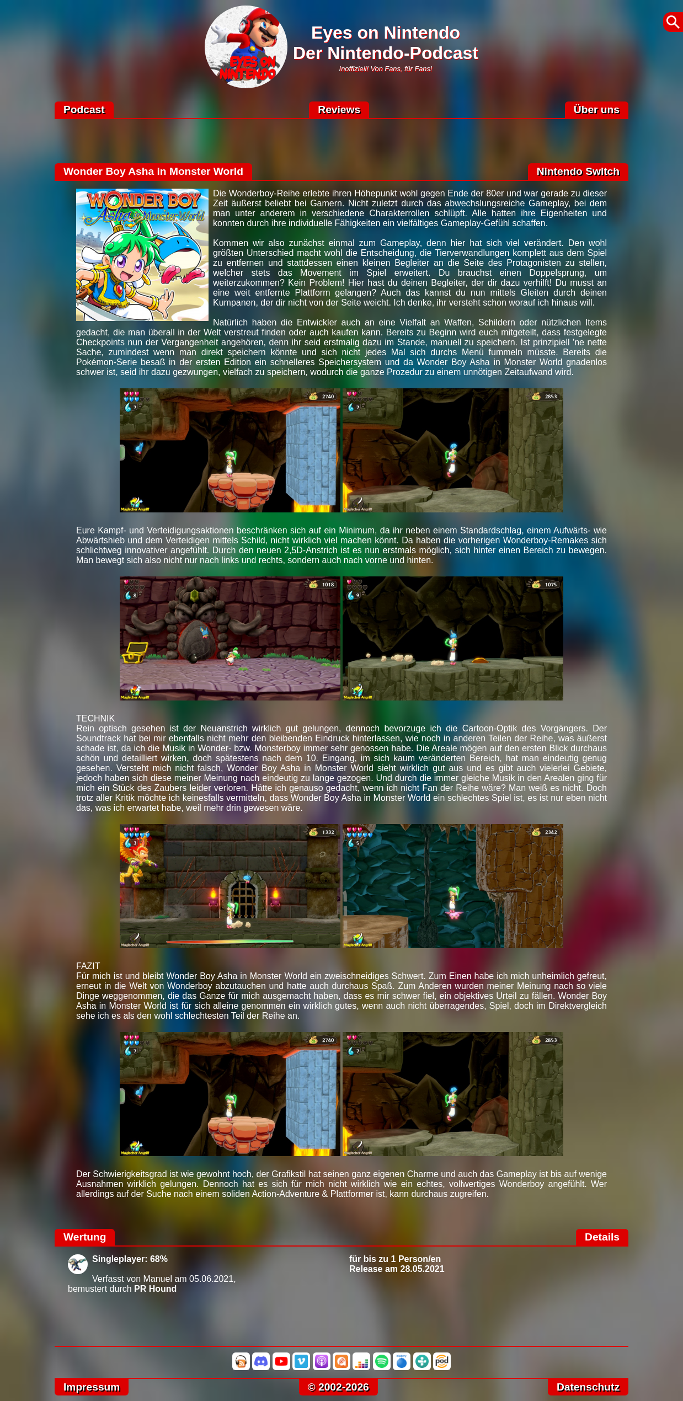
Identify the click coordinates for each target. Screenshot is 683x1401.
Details (602, 1237)
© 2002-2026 (338, 1387)
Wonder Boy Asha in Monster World (153, 171)
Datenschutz (588, 1387)
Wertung (84, 1237)
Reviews (339, 109)
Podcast (84, 109)
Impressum (91, 1387)
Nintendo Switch (578, 171)
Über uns (597, 109)
